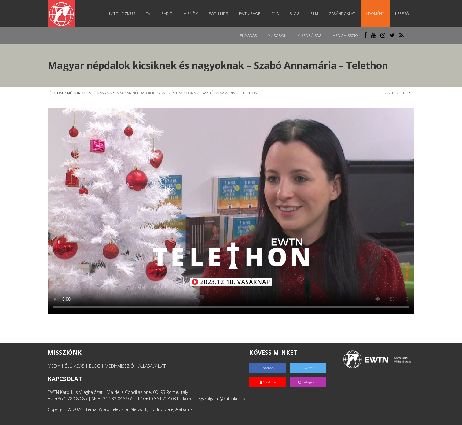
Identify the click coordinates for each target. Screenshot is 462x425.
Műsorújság (309, 35)
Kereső (402, 13)
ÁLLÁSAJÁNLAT (152, 366)
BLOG (94, 366)
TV (148, 13)
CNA (275, 13)
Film (314, 13)
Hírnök (191, 13)
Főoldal (56, 93)
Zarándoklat (342, 13)
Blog (294, 13)
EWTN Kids (218, 13)
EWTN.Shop (249, 13)
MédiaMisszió (345, 35)
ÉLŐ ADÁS (74, 366)
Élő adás (248, 35)
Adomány (375, 13)
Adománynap (101, 93)
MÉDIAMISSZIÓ (119, 366)
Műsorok (277, 35)
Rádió (167, 13)
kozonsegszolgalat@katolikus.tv (214, 398)
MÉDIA (54, 366)
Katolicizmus (122, 13)
